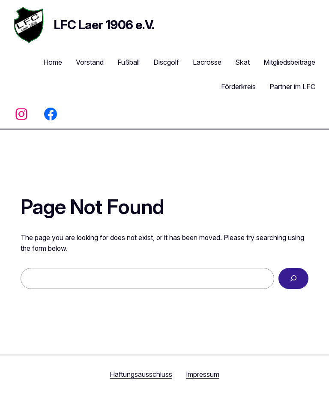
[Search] (293, 278)
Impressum (202, 374)
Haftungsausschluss (141, 374)
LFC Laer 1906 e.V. (104, 24)
